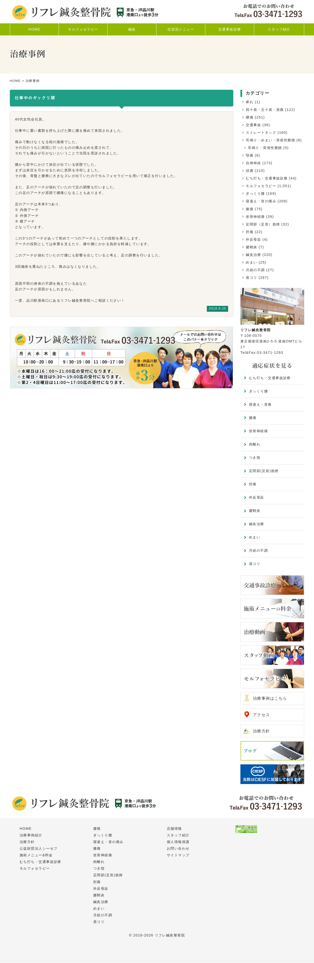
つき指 (254, 457)
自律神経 (253, 163)
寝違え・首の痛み (261, 201)
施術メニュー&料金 (36, 855)
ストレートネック (261, 132)
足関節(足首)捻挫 (264, 471)
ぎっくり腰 (255, 193)
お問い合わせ (178, 849)
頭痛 (249, 171)
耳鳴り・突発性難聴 (265, 148)
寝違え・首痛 (260, 404)
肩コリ (251, 278)
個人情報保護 (178, 842)
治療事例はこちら (270, 698)
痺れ (249, 102)
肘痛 (249, 232)
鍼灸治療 (253, 255)
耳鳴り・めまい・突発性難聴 (270, 140)
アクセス (261, 715)
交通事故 (253, 125)
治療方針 (261, 731)
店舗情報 (174, 829)
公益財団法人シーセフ (38, 849)
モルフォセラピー (261, 186)
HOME (15, 81)
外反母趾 (253, 239)
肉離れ (254, 444)
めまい (251, 262)
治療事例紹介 (31, 835)
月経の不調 (255, 270)
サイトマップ (178, 855)
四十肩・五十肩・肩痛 (265, 110)
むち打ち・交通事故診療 (267, 178)
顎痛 (249, 155)
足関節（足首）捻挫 (263, 224)
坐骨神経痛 (255, 217)
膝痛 (249, 209)
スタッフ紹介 (178, 835)
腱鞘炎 (251, 247)
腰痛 (249, 117)
